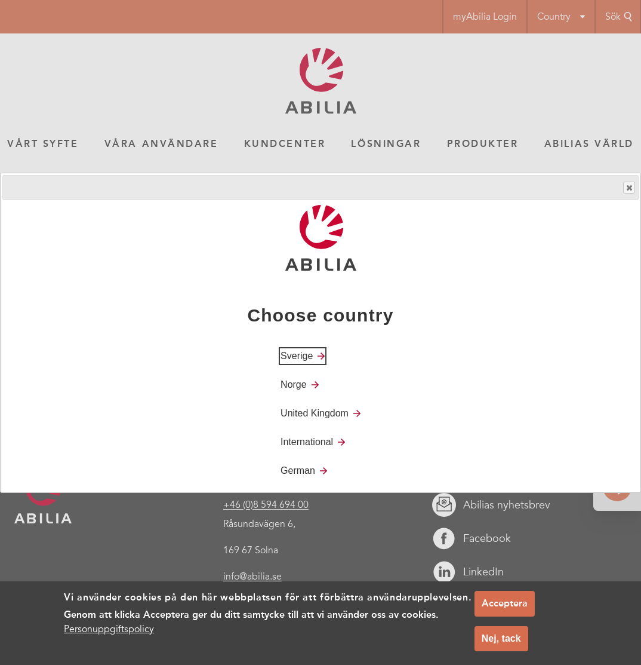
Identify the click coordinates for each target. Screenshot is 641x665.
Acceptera (505, 603)
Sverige (297, 356)
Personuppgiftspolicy (109, 629)
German (298, 470)
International (307, 442)
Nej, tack (501, 638)
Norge (294, 384)
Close (628, 188)
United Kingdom (315, 413)
